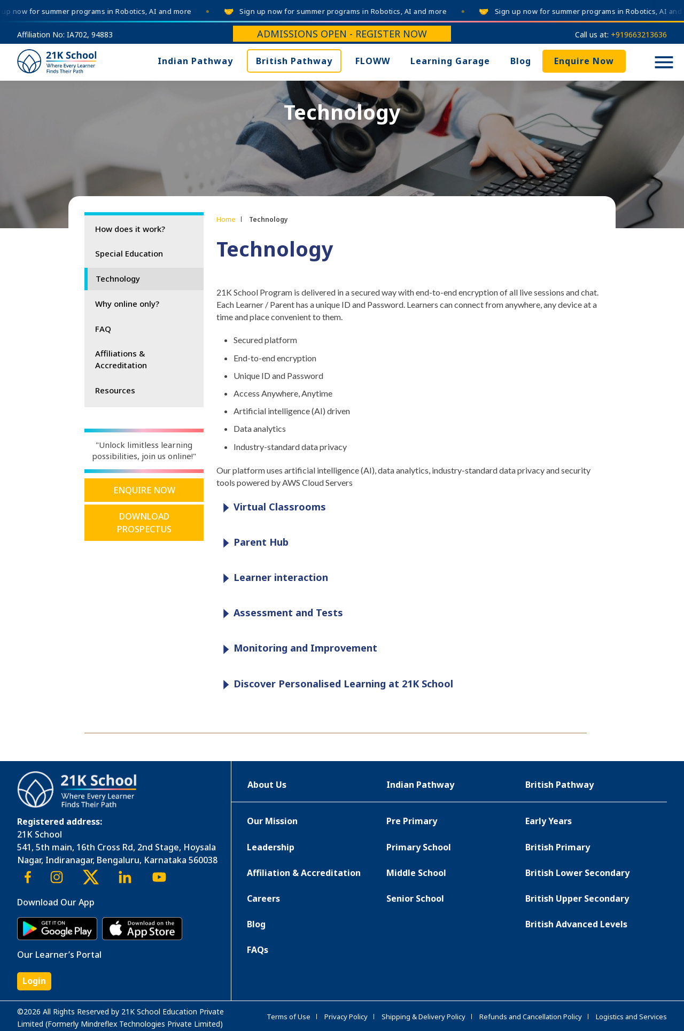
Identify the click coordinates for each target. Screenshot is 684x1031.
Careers (263, 898)
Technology (118, 278)
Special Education (129, 253)
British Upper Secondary (577, 898)
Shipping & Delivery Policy (423, 1016)
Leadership (270, 847)
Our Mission (272, 821)
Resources (115, 390)
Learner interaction (272, 578)
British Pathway (294, 61)
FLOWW (372, 61)
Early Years (548, 821)
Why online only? (127, 303)
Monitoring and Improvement (297, 648)
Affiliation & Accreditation (304, 873)
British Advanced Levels (576, 924)
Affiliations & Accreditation (121, 359)
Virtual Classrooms (271, 507)
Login (34, 981)
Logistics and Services (631, 1016)
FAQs (257, 950)
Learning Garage (450, 61)
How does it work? (130, 228)
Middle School (416, 873)
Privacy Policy (346, 1016)
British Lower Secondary (577, 873)
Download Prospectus (144, 522)
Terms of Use (288, 1016)
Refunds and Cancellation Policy (530, 1016)
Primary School (418, 847)
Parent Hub (253, 542)
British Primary (557, 847)
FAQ (103, 328)
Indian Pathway (195, 61)
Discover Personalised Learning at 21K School (335, 684)
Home (226, 219)
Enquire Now (584, 61)
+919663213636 (639, 34)
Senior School (415, 898)
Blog (520, 61)
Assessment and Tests (280, 613)
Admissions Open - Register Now (342, 33)
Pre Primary (411, 821)
